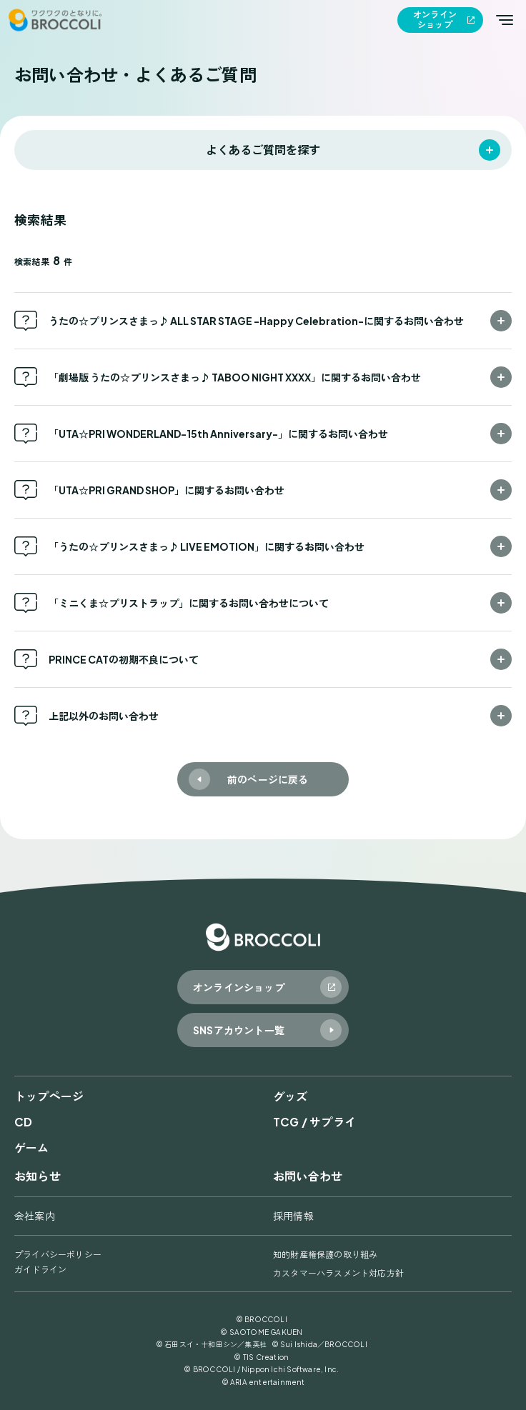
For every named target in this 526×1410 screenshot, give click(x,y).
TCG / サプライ (314, 1121)
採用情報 (293, 1215)
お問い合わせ (307, 1176)
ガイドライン (40, 1269)
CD (23, 1121)
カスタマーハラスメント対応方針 (338, 1273)
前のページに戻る (268, 779)
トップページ (49, 1096)
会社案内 (34, 1215)
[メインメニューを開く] (504, 20)
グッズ (290, 1096)
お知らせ (37, 1176)
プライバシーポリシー (57, 1254)
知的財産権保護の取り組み (325, 1254)
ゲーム (31, 1147)
